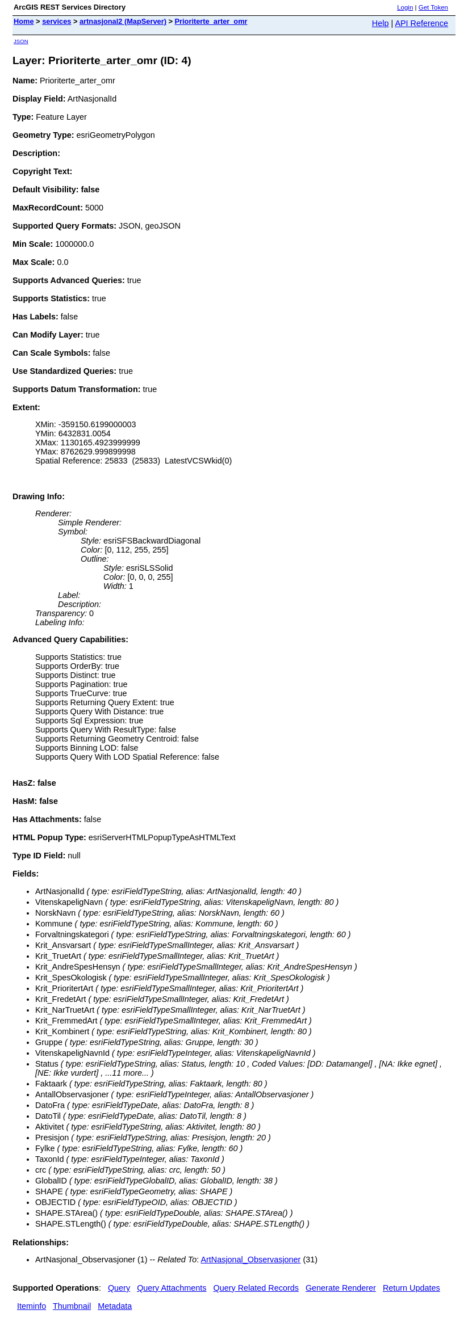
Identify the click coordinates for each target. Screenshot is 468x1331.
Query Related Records (256, 1287)
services (56, 21)
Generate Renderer (341, 1287)
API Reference (421, 23)
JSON (21, 41)
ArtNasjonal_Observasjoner (250, 1259)
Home (24, 21)
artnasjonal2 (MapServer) (123, 21)
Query (119, 1287)
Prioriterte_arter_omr (211, 21)
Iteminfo (31, 1306)
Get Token (433, 7)
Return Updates (411, 1287)
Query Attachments (171, 1287)
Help (380, 23)
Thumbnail (72, 1306)
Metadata (115, 1306)
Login (405, 7)
